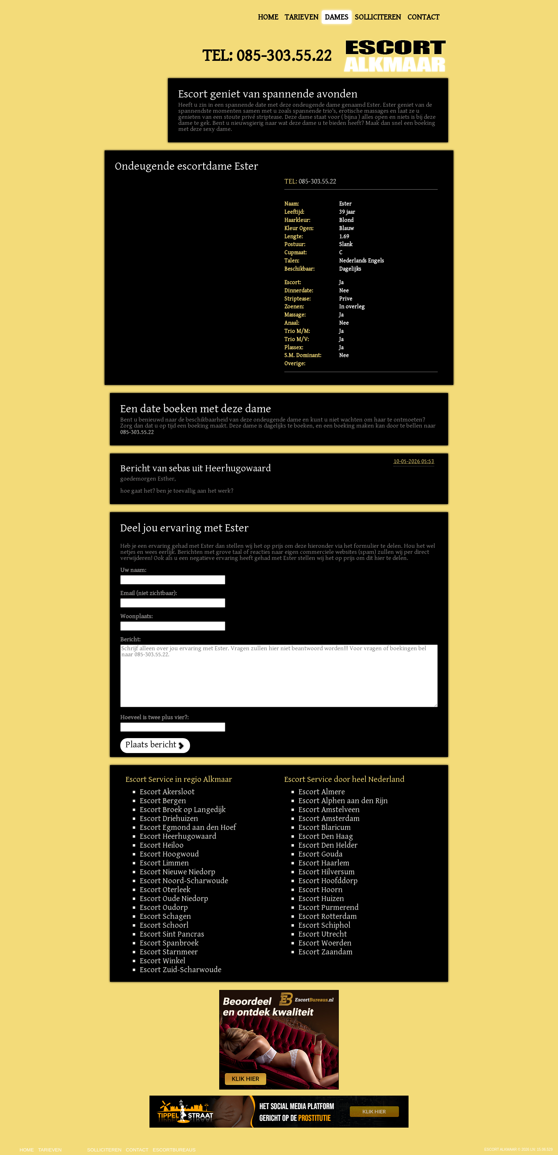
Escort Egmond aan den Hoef (188, 827)
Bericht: (130, 640)
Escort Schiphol (325, 925)
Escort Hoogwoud (169, 854)
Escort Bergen (163, 800)
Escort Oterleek (165, 889)
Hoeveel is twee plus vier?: (154, 718)
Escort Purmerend (329, 907)
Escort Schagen (165, 916)
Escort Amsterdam (329, 818)
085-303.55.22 (284, 56)
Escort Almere (322, 791)
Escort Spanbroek (169, 943)
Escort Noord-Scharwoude (184, 880)
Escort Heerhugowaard (178, 836)
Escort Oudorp (164, 907)
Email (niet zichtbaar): (148, 593)
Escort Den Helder (328, 845)
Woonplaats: (136, 617)
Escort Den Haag (326, 836)
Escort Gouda (321, 854)
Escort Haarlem (324, 863)
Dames (336, 17)
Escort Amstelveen (329, 809)
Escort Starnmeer (169, 952)
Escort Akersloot (167, 791)
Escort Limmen (164, 863)
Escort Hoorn (321, 889)
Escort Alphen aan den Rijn (343, 800)
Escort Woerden (325, 943)
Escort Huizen (321, 898)
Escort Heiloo (162, 845)
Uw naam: (133, 570)
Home (268, 17)
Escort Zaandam (326, 952)
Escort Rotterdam (328, 916)
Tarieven (302, 17)
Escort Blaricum (325, 827)
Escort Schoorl (164, 925)
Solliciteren (378, 17)
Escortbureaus (174, 1150)
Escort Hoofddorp (328, 880)
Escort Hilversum (327, 871)
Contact (423, 17)
